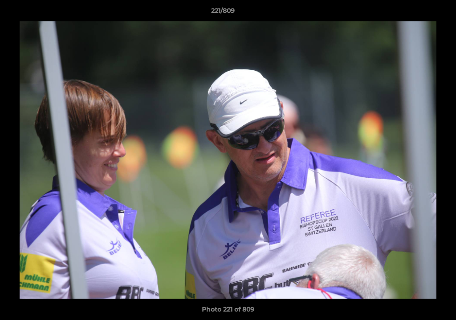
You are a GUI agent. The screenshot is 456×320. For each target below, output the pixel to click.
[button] (418, 13)
